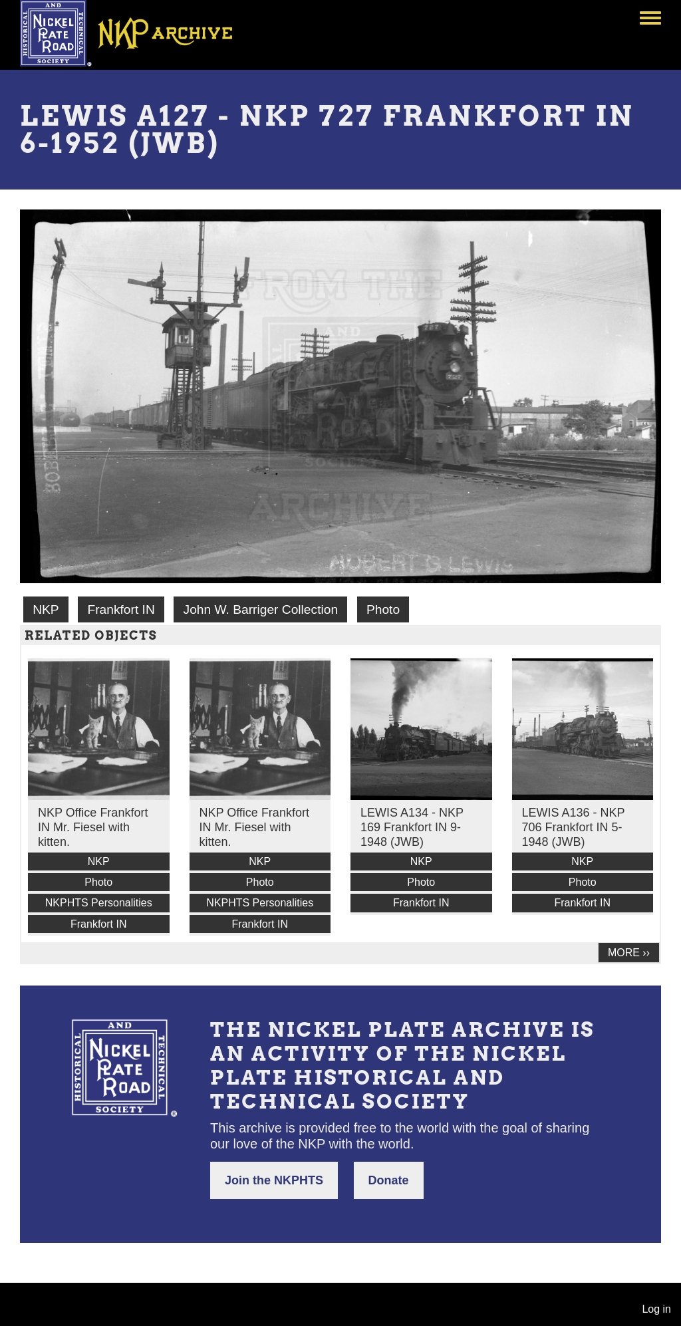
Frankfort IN (120, 609)
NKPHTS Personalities (98, 902)
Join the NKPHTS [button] (274, 1180)
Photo (383, 609)
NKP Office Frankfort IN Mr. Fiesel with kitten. (93, 827)
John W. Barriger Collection (261, 609)
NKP (46, 609)
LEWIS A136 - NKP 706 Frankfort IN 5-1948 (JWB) (573, 827)
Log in (656, 1309)
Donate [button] (388, 1180)
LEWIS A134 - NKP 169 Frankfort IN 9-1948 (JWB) (412, 827)
